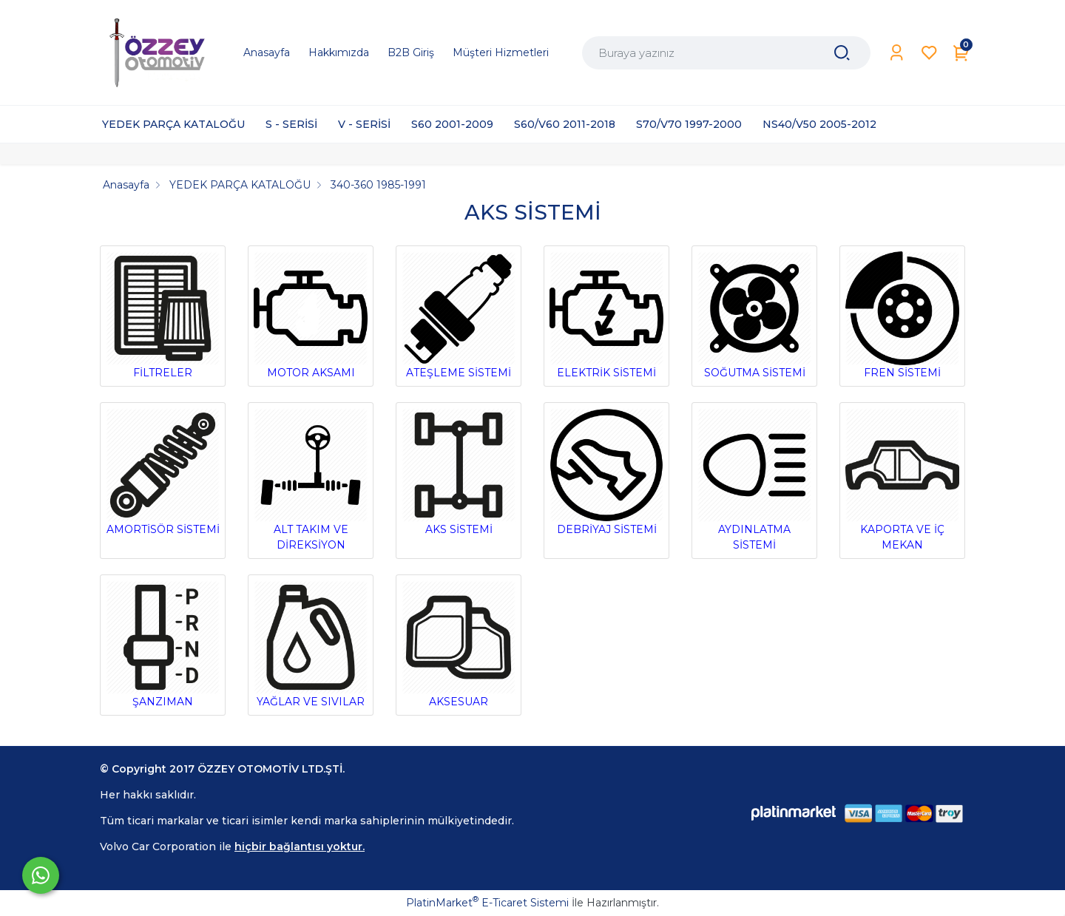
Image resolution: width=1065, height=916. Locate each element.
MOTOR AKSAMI (311, 315)
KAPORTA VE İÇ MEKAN (902, 480)
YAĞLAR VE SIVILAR (311, 644)
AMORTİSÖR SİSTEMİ (163, 472)
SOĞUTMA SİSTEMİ (754, 315)
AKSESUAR (458, 644)
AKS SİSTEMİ (458, 472)
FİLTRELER (163, 315)
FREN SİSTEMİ (902, 315)
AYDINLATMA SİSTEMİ (754, 480)
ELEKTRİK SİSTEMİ (606, 315)
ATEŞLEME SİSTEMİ (458, 315)
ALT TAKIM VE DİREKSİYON (311, 480)
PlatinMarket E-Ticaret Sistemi (487, 902)
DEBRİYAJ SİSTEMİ (606, 472)
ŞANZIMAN (163, 644)
